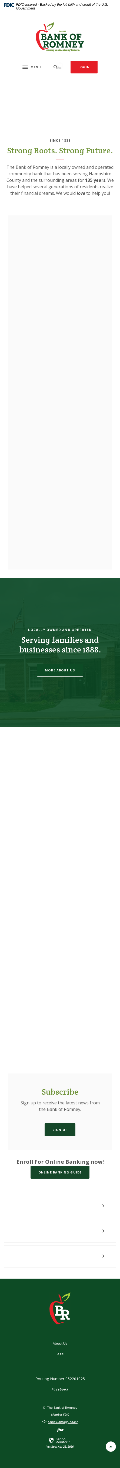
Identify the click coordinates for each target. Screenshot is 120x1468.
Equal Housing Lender (63, 1422)
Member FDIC (60, 1414)
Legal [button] (60, 1353)
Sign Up (60, 1130)
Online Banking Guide (60, 1172)
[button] (60, 1206)
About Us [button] (60, 1343)
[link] (60, 1442)
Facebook (60, 1389)
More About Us (60, 670)
